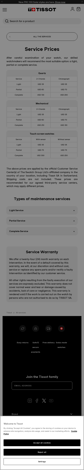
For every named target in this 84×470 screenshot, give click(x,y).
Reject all (42, 452)
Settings (42, 461)
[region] (42, 443)
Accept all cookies (42, 442)
